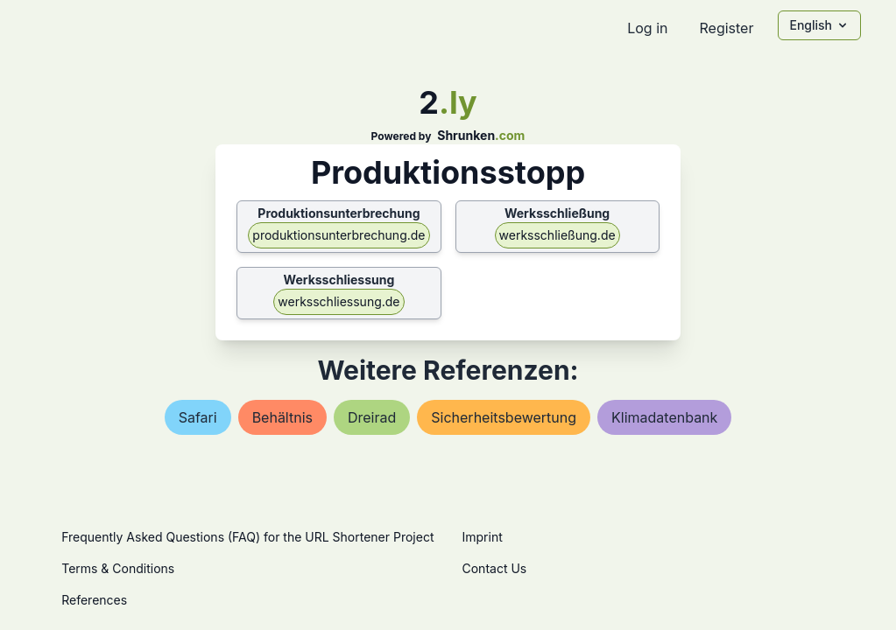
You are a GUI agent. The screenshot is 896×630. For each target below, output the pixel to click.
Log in (647, 28)
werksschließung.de (557, 235)
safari (198, 417)
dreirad (372, 417)
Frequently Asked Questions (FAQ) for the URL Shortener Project (247, 536)
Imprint (482, 536)
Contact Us (494, 568)
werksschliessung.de (338, 301)
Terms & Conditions (117, 568)
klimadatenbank (664, 417)
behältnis (282, 417)
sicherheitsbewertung (503, 417)
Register (726, 28)
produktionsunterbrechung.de (338, 235)
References (94, 599)
